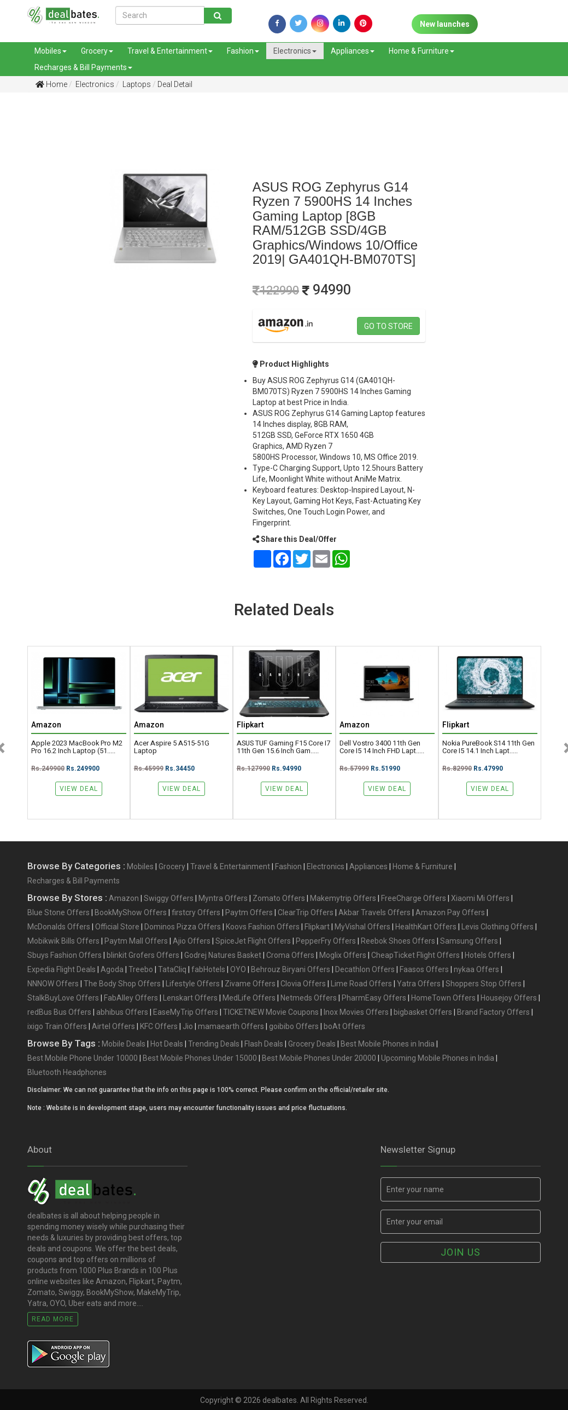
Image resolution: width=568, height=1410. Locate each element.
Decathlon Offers (365, 969)
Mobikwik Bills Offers (63, 941)
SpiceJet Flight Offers (253, 941)
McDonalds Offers (58, 926)
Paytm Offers (249, 912)
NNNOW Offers (53, 983)
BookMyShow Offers (131, 912)
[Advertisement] (38, 273)
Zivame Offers (250, 983)
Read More (53, 1319)
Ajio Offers (191, 941)
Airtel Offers (113, 1026)
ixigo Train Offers (57, 1026)
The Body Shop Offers (122, 983)
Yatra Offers (419, 983)
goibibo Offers (294, 1026)
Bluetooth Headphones (67, 1072)
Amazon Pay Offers (450, 912)
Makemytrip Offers (343, 898)
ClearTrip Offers (305, 912)
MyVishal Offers (362, 926)
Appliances (352, 51)
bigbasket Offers (423, 1012)
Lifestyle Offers (193, 983)
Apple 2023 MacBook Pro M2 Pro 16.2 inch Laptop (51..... (76, 747)
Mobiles (50, 51)
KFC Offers (159, 1026)
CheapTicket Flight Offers (415, 955)
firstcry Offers (196, 912)
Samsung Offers (469, 941)
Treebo (140, 969)
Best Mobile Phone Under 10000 (82, 1058)
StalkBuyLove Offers (63, 997)
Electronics (295, 51)
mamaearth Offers (231, 1026)
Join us (461, 1252)
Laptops (136, 84)
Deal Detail (174, 84)
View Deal (79, 789)
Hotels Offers (488, 955)
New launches (445, 24)
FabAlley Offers (131, 997)
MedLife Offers (249, 997)
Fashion (243, 51)
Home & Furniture (421, 51)
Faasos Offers (424, 969)
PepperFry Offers (326, 941)
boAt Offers (344, 1026)
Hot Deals (166, 1043)
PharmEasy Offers (374, 997)
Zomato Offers (279, 898)
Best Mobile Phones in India (388, 1043)
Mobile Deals (123, 1043)
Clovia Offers (303, 983)
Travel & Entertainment (170, 51)
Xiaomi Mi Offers (480, 898)
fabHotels (208, 969)
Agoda (112, 969)
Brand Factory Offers (493, 1012)
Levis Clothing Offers (497, 926)
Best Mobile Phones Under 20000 (319, 1058)
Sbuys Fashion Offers (64, 955)
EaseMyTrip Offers (185, 1012)
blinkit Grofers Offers (143, 955)
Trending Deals (213, 1043)
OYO (238, 969)
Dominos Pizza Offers (182, 926)
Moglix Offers (342, 955)
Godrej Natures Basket (222, 955)
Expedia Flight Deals (61, 969)
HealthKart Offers (425, 926)
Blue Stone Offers (58, 912)
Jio (188, 1026)
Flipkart (317, 926)
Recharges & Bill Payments (83, 67)
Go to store (388, 326)
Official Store (117, 926)
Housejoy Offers (509, 997)
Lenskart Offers (190, 997)
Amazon (124, 898)
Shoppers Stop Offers (484, 983)
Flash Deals (263, 1043)
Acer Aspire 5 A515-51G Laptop (171, 747)
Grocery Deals (312, 1043)
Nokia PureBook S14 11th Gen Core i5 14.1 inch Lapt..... (488, 747)
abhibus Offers (122, 1012)
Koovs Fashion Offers (263, 926)
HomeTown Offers (443, 997)
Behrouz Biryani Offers (290, 969)
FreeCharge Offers (413, 898)
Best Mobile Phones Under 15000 (200, 1058)
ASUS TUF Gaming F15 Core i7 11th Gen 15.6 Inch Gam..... (283, 747)
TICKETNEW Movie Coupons (271, 1012)
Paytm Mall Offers (136, 941)
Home (51, 84)
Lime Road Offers (361, 983)
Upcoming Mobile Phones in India (437, 1058)
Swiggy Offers (169, 898)
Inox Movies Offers (356, 1012)
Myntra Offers (223, 898)
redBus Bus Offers (59, 1012)
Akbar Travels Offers (374, 912)
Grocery (97, 51)
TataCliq (172, 969)
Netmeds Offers (308, 997)
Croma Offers (290, 955)
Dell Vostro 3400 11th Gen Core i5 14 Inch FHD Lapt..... (381, 747)
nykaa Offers (476, 969)
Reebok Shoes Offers (398, 941)
